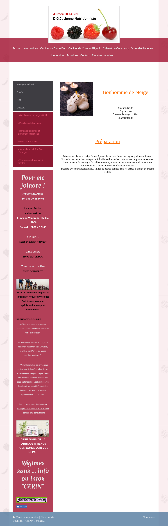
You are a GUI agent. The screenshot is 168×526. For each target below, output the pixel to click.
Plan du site (47, 517)
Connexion (149, 517)
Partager (22, 507)
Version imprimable (26, 517)
